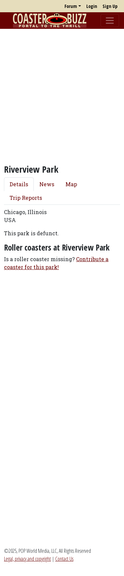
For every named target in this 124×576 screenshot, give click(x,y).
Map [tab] (71, 184)
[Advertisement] (62, 96)
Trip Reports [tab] (26, 197)
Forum (70, 6)
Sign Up (110, 6)
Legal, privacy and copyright (27, 558)
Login (91, 6)
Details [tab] (19, 184)
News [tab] (46, 184)
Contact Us (64, 558)
